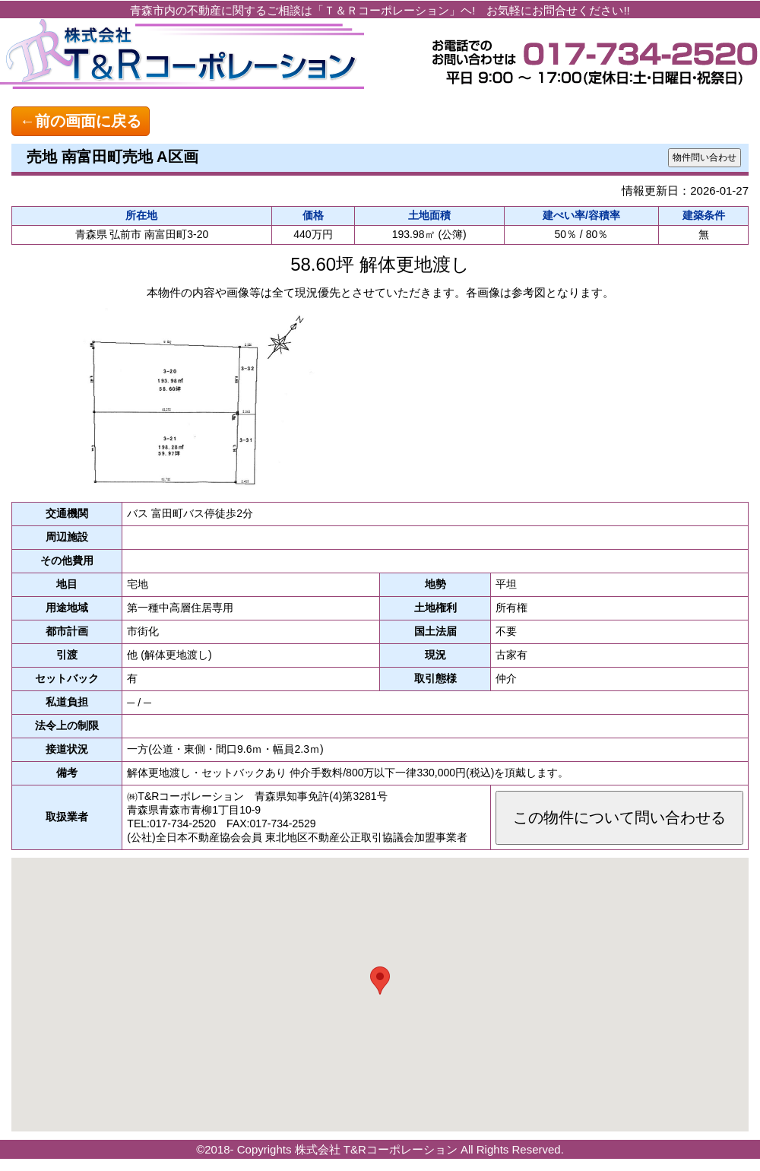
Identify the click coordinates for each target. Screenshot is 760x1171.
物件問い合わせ (704, 157)
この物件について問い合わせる (619, 817)
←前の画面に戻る (80, 121)
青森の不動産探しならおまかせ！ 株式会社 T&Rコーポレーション (182, 57)
